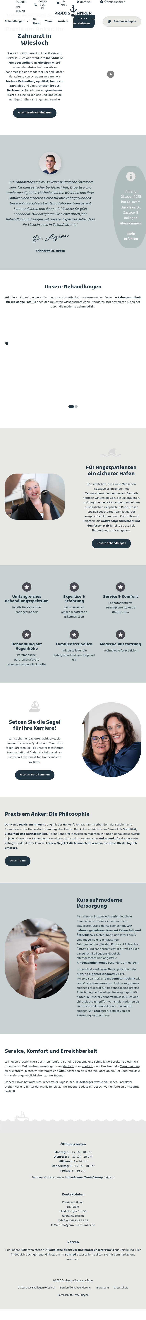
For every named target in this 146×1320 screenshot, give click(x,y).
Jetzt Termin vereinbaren (84, 21)
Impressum (102, 1287)
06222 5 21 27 (78, 1221)
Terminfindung (130, 1066)
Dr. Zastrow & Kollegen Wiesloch (36, 1287)
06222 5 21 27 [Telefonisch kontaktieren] (43, 5)
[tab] (71, 406)
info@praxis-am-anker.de (78, 1225)
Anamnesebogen (125, 21)
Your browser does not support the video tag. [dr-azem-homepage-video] (111, 66)
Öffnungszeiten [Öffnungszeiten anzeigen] (114, 2)
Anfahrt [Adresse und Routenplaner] (85, 2)
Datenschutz (121, 1287)
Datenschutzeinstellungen (73, 1295)
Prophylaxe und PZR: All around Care (26, 347)
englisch (87, 1066)
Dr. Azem (36, 21)
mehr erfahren (26, 388)
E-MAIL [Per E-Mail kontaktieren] (64, 3)
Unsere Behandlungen (111, 543)
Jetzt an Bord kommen (35, 775)
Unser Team (18, 861)
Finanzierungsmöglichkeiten (24, 1076)
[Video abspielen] (110, 74)
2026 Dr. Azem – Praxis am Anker (73, 1280)
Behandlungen (14, 21)
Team (49, 21)
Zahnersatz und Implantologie (120, 345)
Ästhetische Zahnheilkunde (73, 345)
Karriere (62, 21)
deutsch (68, 1066)
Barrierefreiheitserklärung (75, 1287)
